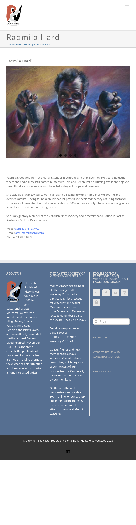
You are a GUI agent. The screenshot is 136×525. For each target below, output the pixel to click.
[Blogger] (96, 302)
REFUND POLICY (103, 371)
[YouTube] (115, 292)
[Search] (96, 321)
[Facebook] (106, 292)
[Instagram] (124, 292)
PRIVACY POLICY (103, 337)
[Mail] (96, 292)
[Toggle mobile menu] (127, 7)
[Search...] (111, 321)
